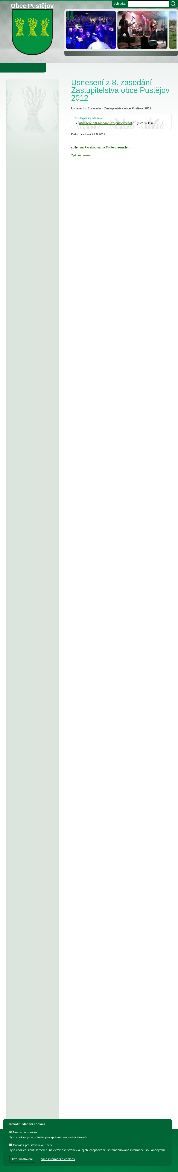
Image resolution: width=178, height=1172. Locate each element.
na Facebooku (90, 147)
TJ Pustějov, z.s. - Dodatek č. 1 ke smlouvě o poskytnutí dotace (32, 583)
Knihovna (73, 68)
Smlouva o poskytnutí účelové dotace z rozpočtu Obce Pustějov (32, 779)
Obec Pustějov (32, 5)
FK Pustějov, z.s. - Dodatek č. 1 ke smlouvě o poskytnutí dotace (32, 601)
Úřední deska (23, 92)
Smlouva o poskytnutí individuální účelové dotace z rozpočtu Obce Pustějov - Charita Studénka (32, 623)
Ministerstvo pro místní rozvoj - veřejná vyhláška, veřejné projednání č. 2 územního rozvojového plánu (32, 132)
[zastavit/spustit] (71, 15)
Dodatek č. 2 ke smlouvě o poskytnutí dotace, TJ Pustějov (32, 682)
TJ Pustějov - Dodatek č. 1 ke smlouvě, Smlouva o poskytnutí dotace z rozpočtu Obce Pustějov (31, 728)
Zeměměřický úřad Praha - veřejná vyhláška (30, 320)
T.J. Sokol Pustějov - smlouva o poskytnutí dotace (28, 646)
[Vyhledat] (173, 4)
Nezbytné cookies (23, 1132)
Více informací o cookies (58, 1159)
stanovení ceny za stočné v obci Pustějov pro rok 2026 (32, 432)
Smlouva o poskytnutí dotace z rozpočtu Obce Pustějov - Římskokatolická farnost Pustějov (31, 1055)
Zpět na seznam (82, 155)
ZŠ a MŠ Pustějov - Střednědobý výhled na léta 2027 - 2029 (32, 397)
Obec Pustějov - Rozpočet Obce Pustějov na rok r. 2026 (32, 338)
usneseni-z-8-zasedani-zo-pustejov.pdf (105, 123)
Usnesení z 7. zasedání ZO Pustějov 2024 (31, 796)
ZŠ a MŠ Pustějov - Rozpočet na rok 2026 (30, 415)
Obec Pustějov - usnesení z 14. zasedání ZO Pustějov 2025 (32, 379)
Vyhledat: (120, 3)
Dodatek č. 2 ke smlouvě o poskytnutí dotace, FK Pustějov (32, 664)
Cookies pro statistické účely (30, 1145)
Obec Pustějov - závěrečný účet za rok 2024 (32, 542)
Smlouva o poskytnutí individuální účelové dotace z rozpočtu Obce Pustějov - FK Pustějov (32, 819)
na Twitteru (109, 147)
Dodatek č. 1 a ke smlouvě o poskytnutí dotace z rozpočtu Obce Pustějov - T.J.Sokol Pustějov (31, 935)
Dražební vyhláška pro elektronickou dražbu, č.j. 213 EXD (32, 109)
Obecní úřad (12, 68)
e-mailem (123, 147)
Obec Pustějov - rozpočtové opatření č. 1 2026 (32, 233)
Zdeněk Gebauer (124, 1166)
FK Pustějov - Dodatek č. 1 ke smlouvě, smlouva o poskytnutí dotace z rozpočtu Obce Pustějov (31, 756)
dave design (65, 1166)
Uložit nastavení (22, 1159)
